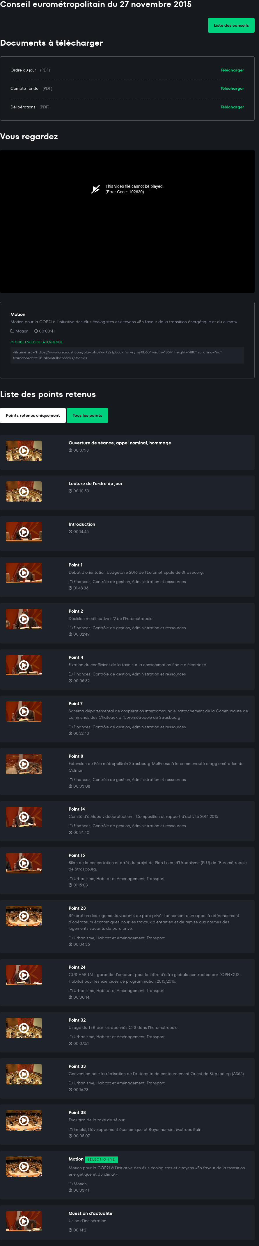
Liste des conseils (231, 25)
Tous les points (87, 415)
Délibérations (23, 107)
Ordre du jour (23, 70)
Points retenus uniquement (33, 415)
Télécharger (232, 70)
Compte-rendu (24, 88)
